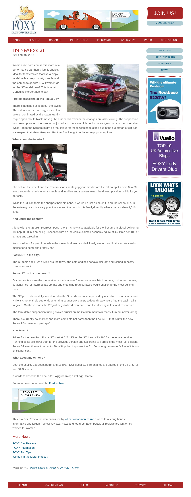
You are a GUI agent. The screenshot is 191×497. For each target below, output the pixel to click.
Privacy (140, 485)
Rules (84, 485)
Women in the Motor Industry (30, 456)
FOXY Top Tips (21, 452)
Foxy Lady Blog (165, 57)
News (164, 70)
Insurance (104, 40)
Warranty (128, 40)
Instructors (79, 40)
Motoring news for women (43, 467)
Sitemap (168, 485)
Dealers (34, 40)
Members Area (164, 23)
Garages (55, 40)
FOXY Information (23, 447)
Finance (23, 485)
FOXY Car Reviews (24, 443)
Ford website (57, 383)
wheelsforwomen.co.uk (79, 419)
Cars (16, 40)
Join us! (165, 13)
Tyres (148, 40)
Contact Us (169, 40)
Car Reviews (54, 485)
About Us (165, 50)
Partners (164, 63)
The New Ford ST (28, 50)
